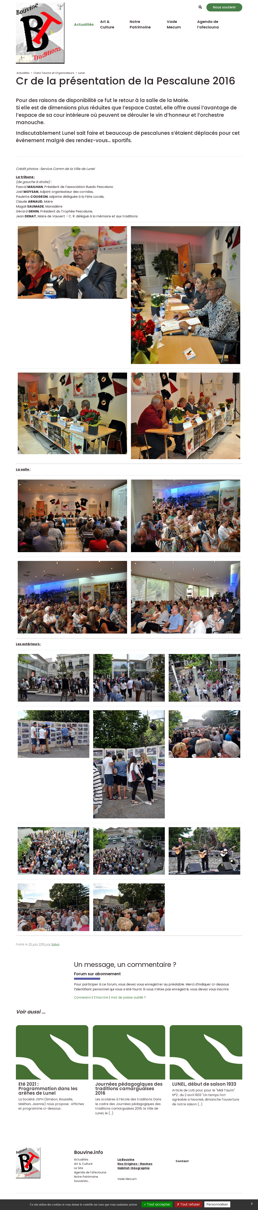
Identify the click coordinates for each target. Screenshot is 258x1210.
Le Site (78, 1168)
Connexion (82, 997)
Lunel (81, 73)
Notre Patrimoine (140, 24)
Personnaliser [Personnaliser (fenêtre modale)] (217, 1204)
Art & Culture (107, 24)
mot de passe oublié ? (128, 997)
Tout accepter (157, 1204)
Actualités (84, 24)
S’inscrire (101, 997)
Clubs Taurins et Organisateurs (53, 73)
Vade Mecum (174, 24)
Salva (55, 944)
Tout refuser (188, 1204)
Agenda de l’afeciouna (208, 24)
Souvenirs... (82, 1181)
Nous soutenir (224, 7)
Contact (182, 1161)
